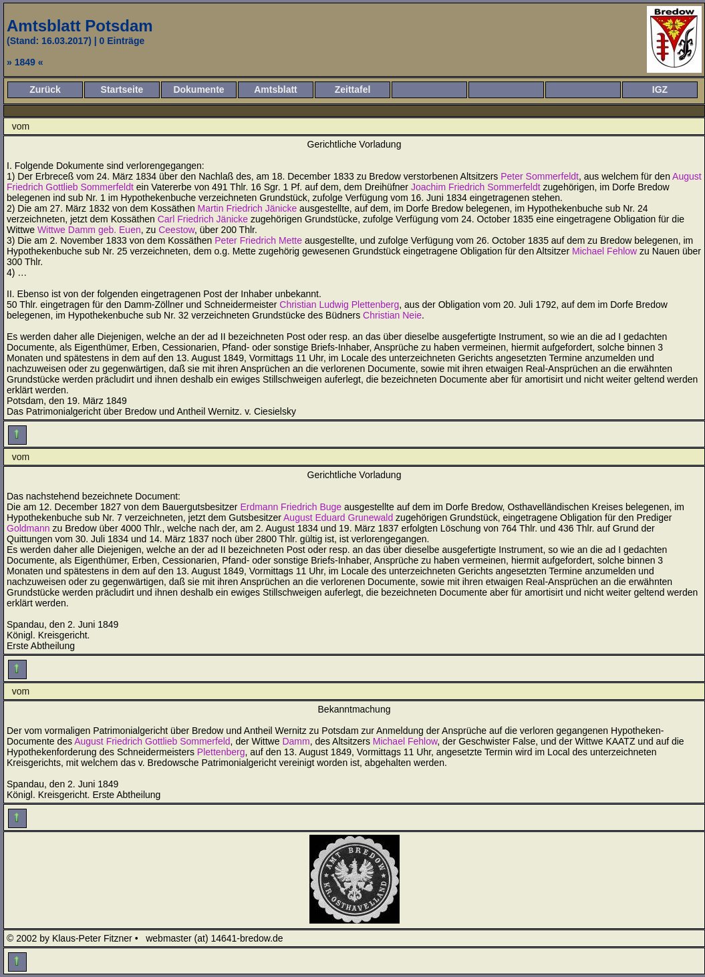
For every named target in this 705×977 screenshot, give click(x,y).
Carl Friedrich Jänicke (203, 219)
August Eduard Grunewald (338, 517)
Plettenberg (221, 752)
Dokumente (198, 89)
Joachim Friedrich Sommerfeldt (476, 187)
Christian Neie (392, 315)
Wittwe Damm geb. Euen (89, 229)
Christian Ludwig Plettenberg (339, 304)
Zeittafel (353, 89)
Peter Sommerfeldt (540, 176)
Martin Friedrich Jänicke (247, 208)
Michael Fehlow (604, 251)
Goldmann (28, 528)
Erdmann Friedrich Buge (290, 507)
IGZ (660, 89)
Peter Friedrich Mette (258, 240)
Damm (295, 741)
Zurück (45, 89)
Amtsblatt (275, 89)
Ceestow (176, 229)
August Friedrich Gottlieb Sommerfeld (152, 741)
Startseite (122, 89)
